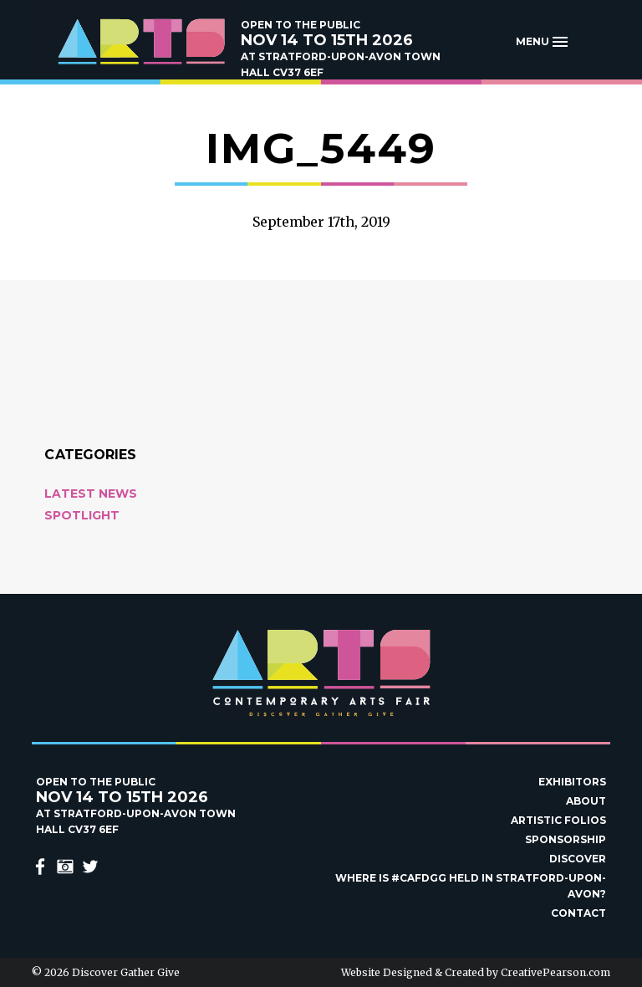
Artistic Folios (558, 820)
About (586, 801)
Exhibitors (572, 781)
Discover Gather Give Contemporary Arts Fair (140, 42)
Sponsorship (565, 839)
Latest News (90, 493)
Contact (578, 913)
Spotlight (82, 515)
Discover (577, 858)
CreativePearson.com (555, 972)
